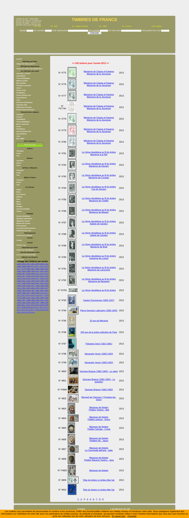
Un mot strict (114, 30)
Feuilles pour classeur (24, 235)
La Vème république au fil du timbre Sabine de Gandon (99, 222)
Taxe (18, 156)
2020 (46, 310)
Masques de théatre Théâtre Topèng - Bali (99, 408)
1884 (37, 269)
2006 (46, 305)
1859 (37, 264)
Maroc (18, 201)
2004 (37, 305)
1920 (37, 276)
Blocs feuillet (21, 83)
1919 (33, 276)
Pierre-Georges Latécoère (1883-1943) (98, 310)
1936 (46, 281)
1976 (37, 295)
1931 (23, 281)
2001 (23, 305)
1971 (46, 293)
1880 (28, 269)
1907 (23, 274)
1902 (42, 271)
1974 (28, 295)
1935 (42, 281)
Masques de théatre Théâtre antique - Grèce (98, 418)
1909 (33, 274)
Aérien (18, 88)
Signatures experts (23, 221)
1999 (46, 302)
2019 (42, 310)
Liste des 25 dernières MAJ (26, 255)
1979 (19, 298)
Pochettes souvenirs (23, 85)
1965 (19, 293)
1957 (46, 288)
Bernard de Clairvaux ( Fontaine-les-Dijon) (98, 398)
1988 (28, 300)
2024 (33, 312)
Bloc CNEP (20, 138)
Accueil (19, 59)
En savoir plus (118, 516)
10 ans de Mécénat (99, 321)
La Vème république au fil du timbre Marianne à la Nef (99, 153)
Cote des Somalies (23, 209)
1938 (23, 283)
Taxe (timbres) (21, 97)
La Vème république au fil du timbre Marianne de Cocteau (99, 176)
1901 (37, 271)
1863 (19, 266)
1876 (46, 266)
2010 (33, 307)
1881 (33, 269)
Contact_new (21, 245)
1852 (28, 264)
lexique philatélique (23, 216)
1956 (42, 288)
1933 (33, 281)
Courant (19, 117)
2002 (28, 305)
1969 (37, 293)
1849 (19, 264)
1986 (19, 300)
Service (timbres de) (23, 95)
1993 (19, 302)
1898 (28, 271)
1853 (33, 264)
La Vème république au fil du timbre (99, 290)
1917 (23, 276)
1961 (33, 290)
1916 (19, 276)
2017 (33, 310)
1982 (33, 298)
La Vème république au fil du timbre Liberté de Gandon (99, 234)
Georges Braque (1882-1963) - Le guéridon (99, 380)
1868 (23, 266)
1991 (42, 300)
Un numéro (39, 30)
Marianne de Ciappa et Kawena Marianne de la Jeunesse (99, 72)
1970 (42, 293)
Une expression (60, 30)
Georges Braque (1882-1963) (99, 390)
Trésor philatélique (23, 78)
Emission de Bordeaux (24, 102)
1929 (46, 278)
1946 (28, 286)
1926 (33, 278)
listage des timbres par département (29, 68)
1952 (23, 288)
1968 (33, 293)
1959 (23, 290)
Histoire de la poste (23, 223)
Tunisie (19, 211)
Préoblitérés (20, 93)
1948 (37, 286)
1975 (33, 295)
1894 (23, 271)
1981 (28, 298)
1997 (37, 302)
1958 (19, 290)
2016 (28, 310)
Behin (18, 192)
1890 (42, 269)
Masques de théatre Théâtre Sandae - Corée (98, 428)
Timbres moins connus (30, 144)
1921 (42, 276)
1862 (46, 264)
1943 (46, 283)
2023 (28, 312)
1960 (28, 290)
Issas (18, 199)
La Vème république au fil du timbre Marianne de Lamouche (99, 268)
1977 (42, 295)
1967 (28, 293)
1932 (28, 281)
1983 (37, 298)
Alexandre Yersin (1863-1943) (99, 354)
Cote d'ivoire (20, 194)
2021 (19, 312)
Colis (18, 100)
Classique (20, 114)
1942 (42, 283)
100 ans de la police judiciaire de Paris (98, 332)
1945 (23, 286)
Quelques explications (24, 218)
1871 (37, 266)
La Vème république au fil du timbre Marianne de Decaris (99, 165)
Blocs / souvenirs (22, 124)
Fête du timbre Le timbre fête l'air (99, 480)
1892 (46, 269)
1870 (33, 266)
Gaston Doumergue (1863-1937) (98, 300)
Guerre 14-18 (21, 90)
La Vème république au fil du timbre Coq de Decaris (99, 188)
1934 (37, 281)
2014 (19, 310)
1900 (33, 271)
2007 (19, 307)
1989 (33, 300)
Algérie (19, 189)
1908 (28, 274)
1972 (19, 295)
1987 (23, 300)
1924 (23, 278)
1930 (19, 281)
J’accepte (132, 516)
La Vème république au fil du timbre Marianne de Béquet (99, 211)
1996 (33, 302)
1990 (37, 300)
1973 (23, 295)
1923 (19, 278)
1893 (19, 271)
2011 (37, 307)
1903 (46, 271)
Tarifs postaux (21, 226)
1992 (46, 300)
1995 (28, 302)
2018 (37, 310)
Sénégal (19, 206)
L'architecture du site (120, 509)
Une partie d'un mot (151, 30)
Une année (94, 30)
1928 (42, 278)
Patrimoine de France (24, 107)
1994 (23, 302)
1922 (46, 276)
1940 (33, 283)
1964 (46, 290)
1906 (19, 274)
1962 (37, 290)
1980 (23, 298)
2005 (42, 305)
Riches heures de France (25, 109)
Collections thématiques (25, 250)
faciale (23, 30)
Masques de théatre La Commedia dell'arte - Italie (99, 449)
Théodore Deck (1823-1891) (98, 344)
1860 (42, 264)
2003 (33, 305)
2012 (42, 307)
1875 (42, 266)
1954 (33, 288)
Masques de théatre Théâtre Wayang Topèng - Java (99, 459)
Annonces (20, 259)
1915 (46, 274)
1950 (46, 286)
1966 (23, 293)
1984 (42, 298)
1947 (33, 286)
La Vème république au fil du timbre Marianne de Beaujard (99, 280)
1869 (28, 266)
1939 (28, 283)
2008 (23, 307)
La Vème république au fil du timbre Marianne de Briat (99, 245)
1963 (42, 290)
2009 (28, 307)
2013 (46, 307)
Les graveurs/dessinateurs (25, 228)
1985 (46, 298)
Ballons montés (22, 81)
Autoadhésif (20, 76)
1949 (42, 286)
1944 (19, 286)
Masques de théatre (98, 470)
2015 (23, 310)
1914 (42, 274)
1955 (37, 288)
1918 (28, 276)
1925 (28, 278)
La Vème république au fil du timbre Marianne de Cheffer (99, 199)
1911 (37, 274)
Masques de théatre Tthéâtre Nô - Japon (98, 439)
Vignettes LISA (21, 105)
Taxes (18, 165)
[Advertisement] (94, 8)
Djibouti (19, 197)
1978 (46, 295)
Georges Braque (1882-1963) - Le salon (99, 371)
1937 (19, 283)
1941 (37, 283)
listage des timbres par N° (25, 64)
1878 (23, 269)
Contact (19, 240)
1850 (23, 264)
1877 (19, 269)
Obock (18, 204)
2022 (23, 312)
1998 (42, 302)
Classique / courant (23, 73)
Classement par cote (23, 230)
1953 (28, 288)
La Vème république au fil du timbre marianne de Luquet (99, 257)
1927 (37, 278)
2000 (19, 305)
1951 (19, 288)
